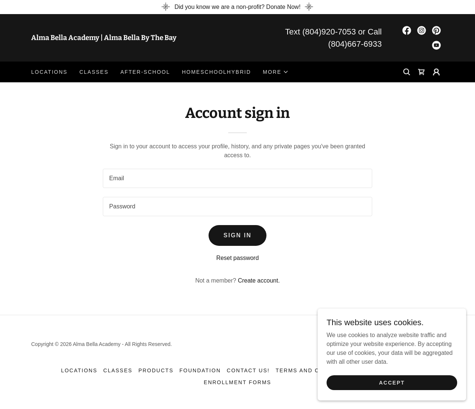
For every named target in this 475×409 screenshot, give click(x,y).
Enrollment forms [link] (237, 382)
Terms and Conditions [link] (315, 370)
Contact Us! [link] (248, 370)
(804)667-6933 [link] (354, 44)
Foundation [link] (200, 370)
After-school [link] (145, 72)
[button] (276, 71)
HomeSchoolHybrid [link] (216, 72)
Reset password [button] (237, 258)
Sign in (237, 235)
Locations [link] (49, 72)
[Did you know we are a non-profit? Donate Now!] (237, 7)
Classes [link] (94, 72)
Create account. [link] (259, 280)
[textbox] (237, 178)
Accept (392, 382)
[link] (134, 38)
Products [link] (156, 370)
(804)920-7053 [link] (329, 31)
